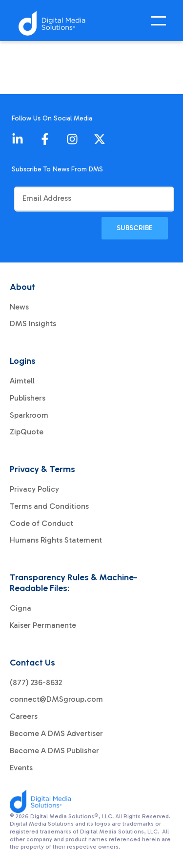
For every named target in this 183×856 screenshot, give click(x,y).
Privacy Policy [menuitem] (34, 489)
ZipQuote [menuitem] (26, 432)
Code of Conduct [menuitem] (41, 523)
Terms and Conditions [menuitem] (49, 506)
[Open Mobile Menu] (161, 23)
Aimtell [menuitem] (22, 381)
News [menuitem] (19, 307)
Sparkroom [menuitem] (29, 415)
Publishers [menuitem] (27, 398)
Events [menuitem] (21, 767)
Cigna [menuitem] (20, 608)
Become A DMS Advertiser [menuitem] (56, 733)
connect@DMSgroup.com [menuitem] (56, 699)
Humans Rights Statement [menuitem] (56, 540)
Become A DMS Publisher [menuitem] (54, 750)
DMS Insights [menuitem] (33, 323)
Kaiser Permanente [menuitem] (43, 625)
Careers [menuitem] (24, 716)
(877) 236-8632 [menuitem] (36, 682)
